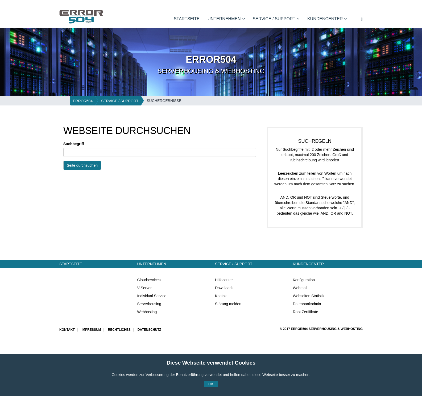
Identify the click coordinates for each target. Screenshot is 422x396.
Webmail (300, 288)
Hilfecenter (224, 280)
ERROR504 (83, 101)
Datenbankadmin (307, 304)
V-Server (144, 288)
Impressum (91, 330)
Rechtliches (119, 330)
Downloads (224, 288)
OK (211, 384)
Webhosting (147, 312)
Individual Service (152, 296)
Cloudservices (149, 280)
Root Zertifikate (305, 312)
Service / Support (276, 19)
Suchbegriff (73, 144)
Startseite (187, 19)
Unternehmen (226, 19)
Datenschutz (149, 330)
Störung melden (228, 304)
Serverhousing (149, 304)
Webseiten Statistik (309, 296)
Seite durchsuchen (82, 165)
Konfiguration (304, 280)
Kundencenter (327, 19)
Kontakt (221, 296)
